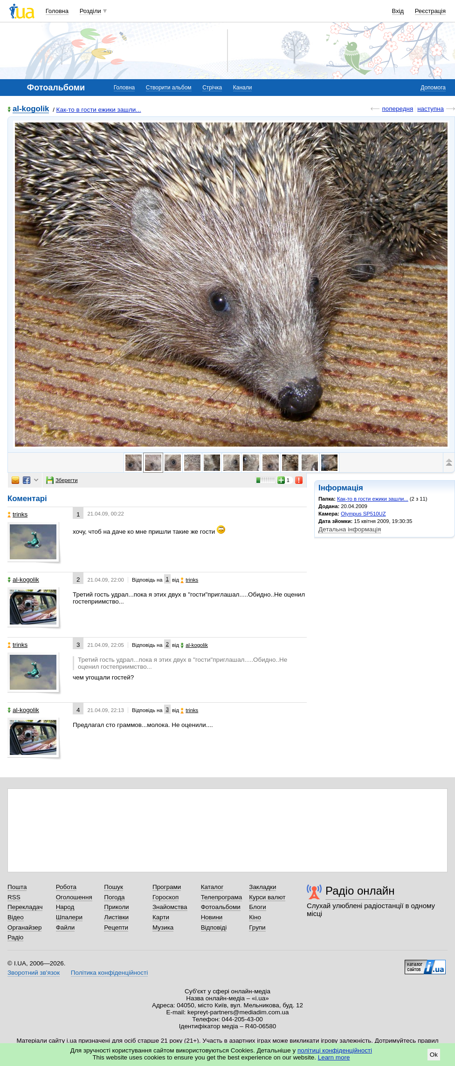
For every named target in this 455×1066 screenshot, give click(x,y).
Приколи (116, 906)
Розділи (90, 10)
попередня (397, 108)
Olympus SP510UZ (363, 513)
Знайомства (169, 906)
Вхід (398, 10)
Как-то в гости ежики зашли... (98, 109)
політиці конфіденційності (334, 1050)
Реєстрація (430, 10)
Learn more (334, 1057)
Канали (242, 87)
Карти (160, 917)
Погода (114, 897)
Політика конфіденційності (109, 972)
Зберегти (62, 480)
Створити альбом (169, 87)
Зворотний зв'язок (33, 972)
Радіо (15, 937)
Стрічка (212, 87)
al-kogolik (31, 109)
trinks (17, 514)
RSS (14, 897)
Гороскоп (165, 897)
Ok (434, 1054)
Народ (65, 906)
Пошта (17, 886)
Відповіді (214, 927)
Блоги (257, 906)
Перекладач (24, 906)
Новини (212, 917)
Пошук (113, 886)
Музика (162, 927)
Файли (65, 927)
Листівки (116, 917)
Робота (66, 886)
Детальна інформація (349, 529)
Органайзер (24, 927)
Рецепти (116, 927)
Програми (166, 886)
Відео (15, 917)
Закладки (262, 886)
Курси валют (267, 897)
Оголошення (74, 897)
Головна (57, 10)
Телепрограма (221, 897)
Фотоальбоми (221, 906)
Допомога (433, 87)
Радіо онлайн (360, 890)
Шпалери (69, 917)
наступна (430, 108)
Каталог (212, 886)
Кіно (255, 917)
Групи (257, 927)
